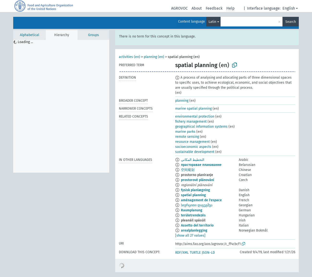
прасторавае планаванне (201, 165)
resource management (192, 142)
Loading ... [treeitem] (25, 42)
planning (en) (154, 57)
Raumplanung (191, 210)
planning (181, 101)
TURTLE (195, 253)
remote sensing (187, 137)
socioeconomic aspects (193, 147)
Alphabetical (29, 35)
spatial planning (193, 195)
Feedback (214, 8)
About (197, 8)
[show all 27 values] (190, 235)
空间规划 (187, 170)
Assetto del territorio (197, 225)
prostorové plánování (197, 180)
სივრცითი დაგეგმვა (196, 205)
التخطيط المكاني (192, 160)
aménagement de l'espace (201, 200)
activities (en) (129, 57)
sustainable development (194, 152)
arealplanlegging (194, 230)
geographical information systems (201, 127)
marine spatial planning (193, 109)
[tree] (61, 106)
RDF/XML (182, 253)
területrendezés (193, 215)
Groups (93, 35)
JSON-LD (208, 253)
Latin (212, 22)
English (288, 8)
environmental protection (194, 116)
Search (290, 22)
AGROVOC (179, 8)
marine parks (185, 132)
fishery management (191, 122)
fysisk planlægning (195, 190)
